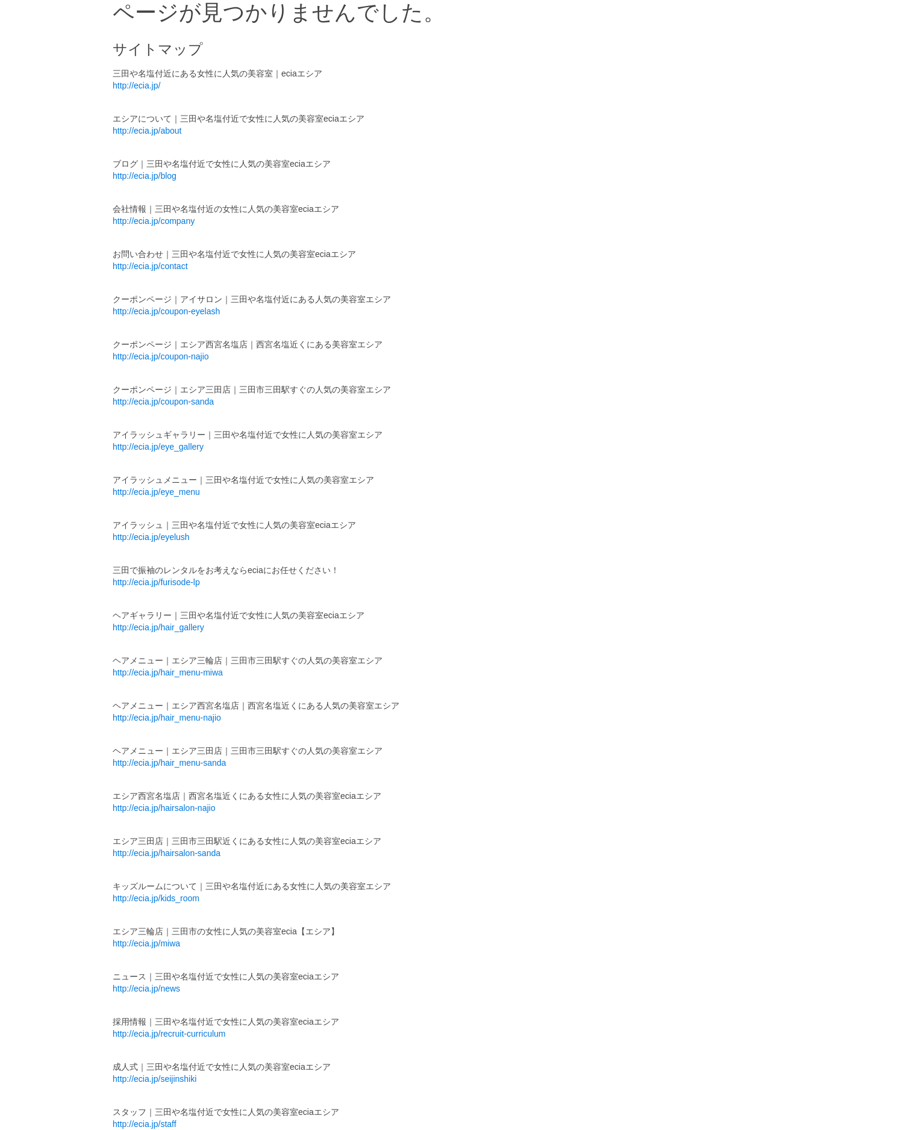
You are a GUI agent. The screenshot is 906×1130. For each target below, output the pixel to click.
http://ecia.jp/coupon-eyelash (166, 311)
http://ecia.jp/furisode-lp (156, 582)
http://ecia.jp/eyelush (151, 537)
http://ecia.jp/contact (150, 266)
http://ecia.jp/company (154, 221)
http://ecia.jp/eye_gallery (158, 447)
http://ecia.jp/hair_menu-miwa (168, 672)
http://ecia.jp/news (146, 988)
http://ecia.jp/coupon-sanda (163, 401)
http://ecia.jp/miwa (146, 943)
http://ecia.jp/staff (145, 1124)
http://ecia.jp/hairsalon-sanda (166, 853)
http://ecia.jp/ (136, 85)
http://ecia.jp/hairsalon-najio (164, 808)
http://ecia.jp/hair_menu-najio (167, 717)
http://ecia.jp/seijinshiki (154, 1079)
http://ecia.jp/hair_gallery (158, 627)
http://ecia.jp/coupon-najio (161, 356)
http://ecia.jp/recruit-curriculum (169, 1033)
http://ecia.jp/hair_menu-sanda (169, 763)
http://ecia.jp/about (147, 130)
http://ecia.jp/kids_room (156, 898)
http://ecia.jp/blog (145, 176)
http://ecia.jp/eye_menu (156, 492)
